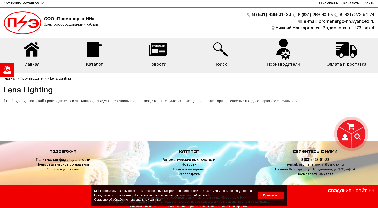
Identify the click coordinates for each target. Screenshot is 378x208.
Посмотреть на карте (315, 174)
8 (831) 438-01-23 (271, 15)
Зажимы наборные (189, 169)
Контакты (351, 3)
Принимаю (270, 195)
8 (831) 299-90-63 (315, 15)
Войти (369, 3)
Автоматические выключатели (189, 160)
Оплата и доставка (63, 169)
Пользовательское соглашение (63, 164)
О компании (329, 3)
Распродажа (189, 174)
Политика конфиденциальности (63, 160)
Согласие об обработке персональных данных (127, 199)
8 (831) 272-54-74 (357, 15)
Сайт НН (365, 190)
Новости (189, 164)
